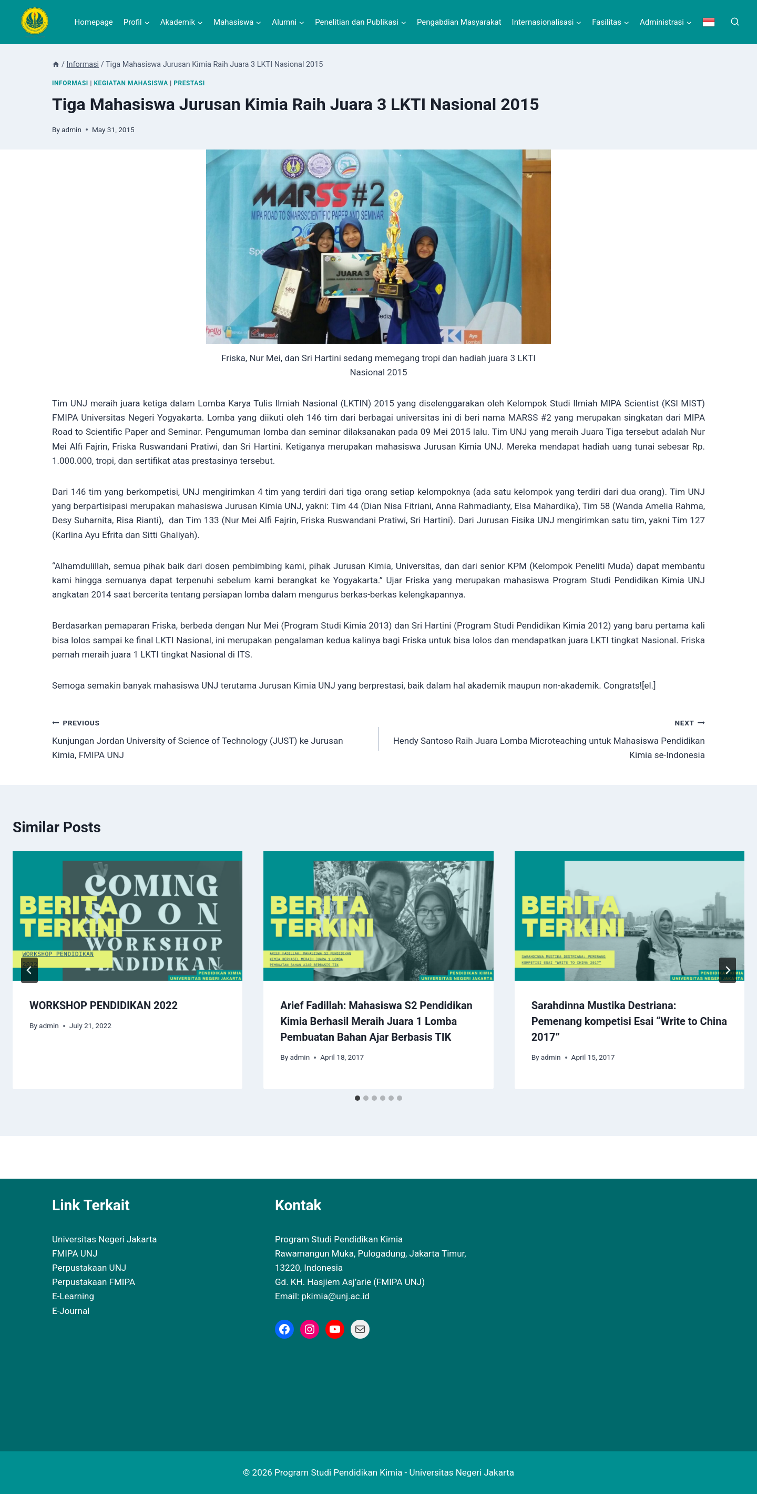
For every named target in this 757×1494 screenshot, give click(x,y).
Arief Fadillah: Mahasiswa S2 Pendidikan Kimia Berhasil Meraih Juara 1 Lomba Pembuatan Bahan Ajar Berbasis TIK (376, 1021)
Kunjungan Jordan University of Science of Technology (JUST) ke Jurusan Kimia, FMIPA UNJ (211, 738)
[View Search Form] (734, 22)
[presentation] (127, 916)
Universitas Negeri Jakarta (104, 1239)
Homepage (93, 22)
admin (71, 129)
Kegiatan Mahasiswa (131, 83)
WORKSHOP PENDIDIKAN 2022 (103, 1005)
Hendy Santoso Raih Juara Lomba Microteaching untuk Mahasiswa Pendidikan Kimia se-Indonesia (546, 738)
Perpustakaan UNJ (89, 1267)
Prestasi (189, 83)
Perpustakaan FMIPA (93, 1282)
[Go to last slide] (29, 970)
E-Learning (73, 1296)
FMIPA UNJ (74, 1253)
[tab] (357, 1098)
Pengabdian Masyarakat (459, 22)
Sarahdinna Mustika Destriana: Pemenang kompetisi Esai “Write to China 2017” (629, 1021)
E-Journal (70, 1311)
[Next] (727, 970)
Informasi (70, 83)
